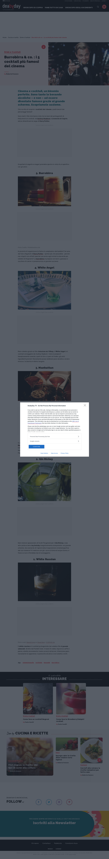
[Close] (85, 406)
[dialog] (54, 429)
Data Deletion (44, 453)
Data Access (54, 453)
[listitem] (54, 436)
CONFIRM (37, 446)
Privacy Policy (64, 453)
